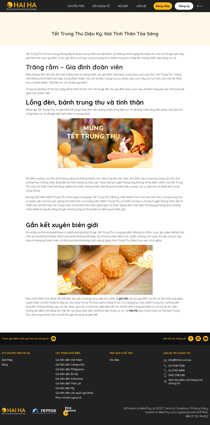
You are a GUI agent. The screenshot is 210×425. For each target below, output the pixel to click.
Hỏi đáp (123, 6)
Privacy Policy (199, 408)
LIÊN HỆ (141, 6)
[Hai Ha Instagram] (198, 338)
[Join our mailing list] (53, 338)
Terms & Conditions (177, 408)
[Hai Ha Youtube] (205, 338)
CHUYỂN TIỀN (75, 6)
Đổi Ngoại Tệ (101, 6)
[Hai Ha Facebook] (190, 338)
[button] (200, 6)
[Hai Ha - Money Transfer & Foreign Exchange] (13, 411)
